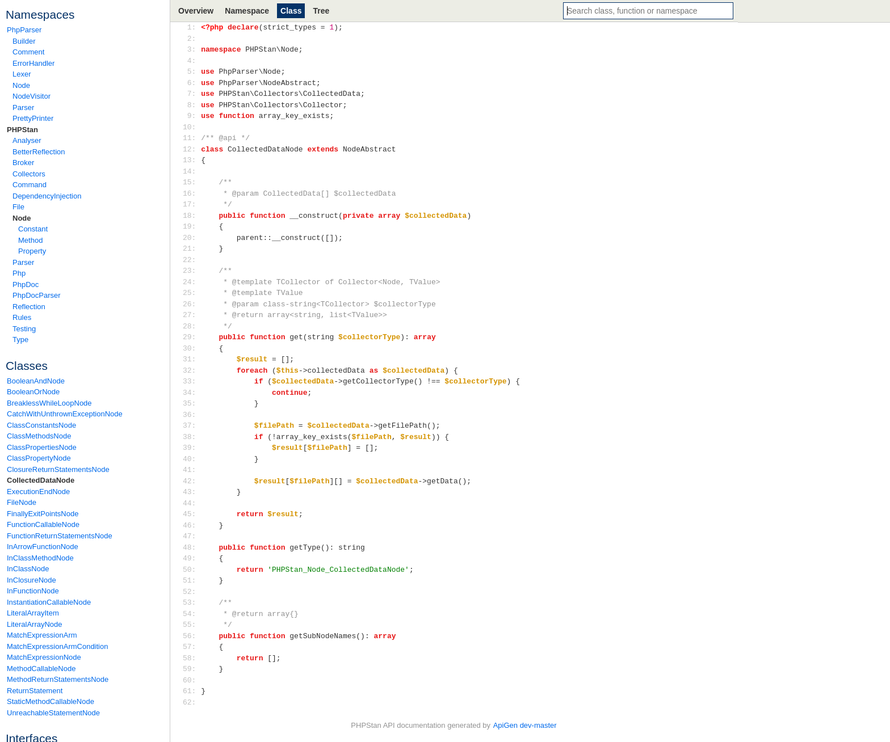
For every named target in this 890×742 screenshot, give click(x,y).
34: (191, 392)
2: (191, 38)
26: (191, 304)
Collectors (28, 174)
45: (191, 514)
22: (191, 260)
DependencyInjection (46, 196)
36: (191, 415)
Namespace (247, 10)
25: (191, 293)
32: (191, 370)
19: (191, 226)
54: (191, 614)
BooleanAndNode (36, 381)
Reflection (28, 306)
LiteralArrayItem (33, 613)
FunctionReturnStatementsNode (59, 536)
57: (191, 647)
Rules (21, 317)
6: (191, 83)
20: (191, 238)
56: (191, 636)
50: (191, 569)
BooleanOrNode (33, 391)
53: (191, 602)
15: (191, 182)
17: (191, 204)
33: (191, 381)
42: (191, 481)
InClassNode (28, 568)
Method (30, 240)
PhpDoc (25, 284)
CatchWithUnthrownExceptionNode (65, 414)
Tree (321, 10)
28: (191, 326)
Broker (23, 162)
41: (191, 470)
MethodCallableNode (41, 668)
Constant (33, 229)
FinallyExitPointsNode (42, 513)
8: (191, 105)
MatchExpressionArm (42, 635)
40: (191, 459)
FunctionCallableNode (43, 524)
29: (191, 337)
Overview (195, 10)
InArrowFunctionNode (42, 546)
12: (191, 149)
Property (32, 251)
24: (191, 282)
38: (191, 437)
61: (191, 691)
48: (191, 547)
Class (290, 10)
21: (191, 248)
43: (191, 492)
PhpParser (24, 30)
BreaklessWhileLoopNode (49, 403)
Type (20, 339)
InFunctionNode (33, 591)
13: (191, 160)
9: (191, 116)
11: (191, 138)
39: (191, 447)
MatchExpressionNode (44, 657)
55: (191, 624)
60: (191, 680)
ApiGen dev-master (525, 725)
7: (191, 93)
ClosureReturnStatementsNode (58, 469)
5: (191, 71)
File (18, 207)
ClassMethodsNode (39, 436)
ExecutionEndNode (38, 491)
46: (191, 525)
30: (191, 348)
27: (191, 315)
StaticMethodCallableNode (50, 701)
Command (29, 184)
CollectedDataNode (40, 480)
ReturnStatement (34, 690)
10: (191, 127)
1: (191, 27)
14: (191, 171)
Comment (28, 52)
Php (19, 273)
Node (21, 85)
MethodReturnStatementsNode (57, 679)
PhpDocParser (36, 295)
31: (191, 359)
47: (191, 536)
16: (191, 193)
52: (191, 592)
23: (191, 270)
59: (191, 669)
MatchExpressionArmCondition (57, 646)
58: (191, 658)
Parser (23, 107)
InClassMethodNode (40, 558)
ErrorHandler (33, 63)
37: (191, 425)
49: (191, 558)
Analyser (26, 140)
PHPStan (22, 129)
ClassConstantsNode (41, 425)
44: (191, 503)
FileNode (21, 502)
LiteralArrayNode (34, 624)
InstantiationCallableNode (49, 602)
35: (191, 403)
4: (191, 61)
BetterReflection (38, 151)
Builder (23, 41)
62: (191, 702)
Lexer (21, 74)
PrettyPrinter (32, 118)
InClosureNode (31, 580)
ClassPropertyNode (39, 458)
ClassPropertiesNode (42, 447)
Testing (24, 328)
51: (191, 580)
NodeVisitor (31, 96)
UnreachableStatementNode (53, 713)
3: (191, 49)
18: (191, 215)
